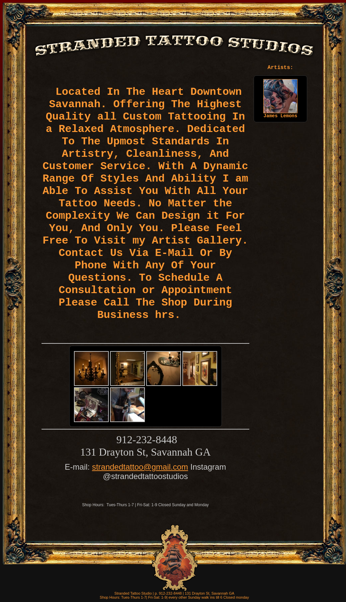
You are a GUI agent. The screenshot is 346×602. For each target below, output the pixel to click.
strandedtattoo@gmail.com (140, 466)
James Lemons (280, 114)
